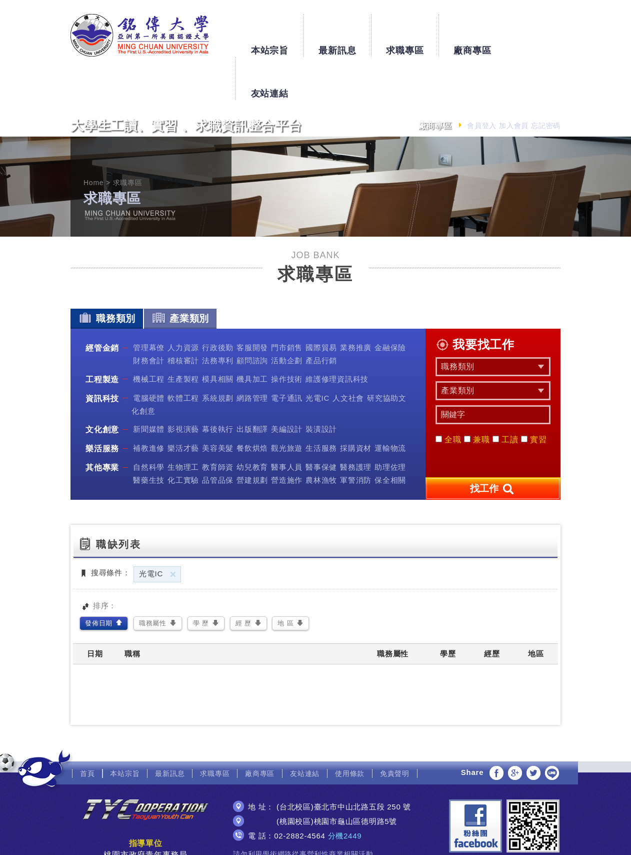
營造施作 (286, 437)
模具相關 (218, 335)
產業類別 (180, 274)
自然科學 (148, 424)
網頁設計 (315, 838)
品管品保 (218, 437)
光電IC (318, 354)
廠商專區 (472, 31)
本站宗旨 (269, 31)
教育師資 (218, 424)
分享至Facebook (496, 729)
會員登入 (481, 83)
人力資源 (183, 304)
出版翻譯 (252, 386)
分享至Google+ (515, 729)
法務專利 (218, 317)
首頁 (87, 730)
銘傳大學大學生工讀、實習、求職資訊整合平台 (139, 35)
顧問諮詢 (252, 317)
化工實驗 (183, 437)
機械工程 (148, 335)
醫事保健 (321, 424)
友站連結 (539, 31)
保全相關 (390, 437)
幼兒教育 (252, 424)
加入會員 (513, 83)
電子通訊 (286, 354)
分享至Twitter (533, 729)
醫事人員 (286, 424)
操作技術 (286, 335)
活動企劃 (286, 317)
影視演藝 (183, 386)
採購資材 (356, 405)
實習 (534, 396)
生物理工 (183, 424)
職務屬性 (152, 580)
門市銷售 (286, 304)
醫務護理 (356, 424)
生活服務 (321, 405)
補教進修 (148, 405)
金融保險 (390, 304)
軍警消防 (356, 437)
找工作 (493, 445)
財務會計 (148, 317)
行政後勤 (218, 304)
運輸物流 (390, 405)
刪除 (173, 530)
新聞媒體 (148, 386)
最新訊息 (337, 31)
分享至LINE (552, 729)
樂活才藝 (183, 405)
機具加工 (252, 335)
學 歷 (201, 580)
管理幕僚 (148, 304)
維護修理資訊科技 (337, 335)
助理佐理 (390, 424)
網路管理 (252, 354)
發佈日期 (98, 580)
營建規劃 (252, 437)
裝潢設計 (321, 386)
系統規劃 (218, 354)
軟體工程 (183, 354)
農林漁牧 (321, 437)
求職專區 (405, 31)
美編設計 (286, 386)
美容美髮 (218, 405)
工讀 (505, 396)
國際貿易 (321, 304)
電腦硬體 (148, 354)
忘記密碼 (545, 83)
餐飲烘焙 (252, 405)
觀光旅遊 (286, 405)
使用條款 (349, 730)
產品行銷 (321, 317)
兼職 (477, 396)
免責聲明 (395, 730)
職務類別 (107, 274)
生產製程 (183, 335)
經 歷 (244, 580)
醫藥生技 (148, 437)
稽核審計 (183, 317)
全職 (449, 396)
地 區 (286, 580)
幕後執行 (218, 386)
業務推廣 (356, 304)
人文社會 (348, 354)
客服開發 (252, 304)
